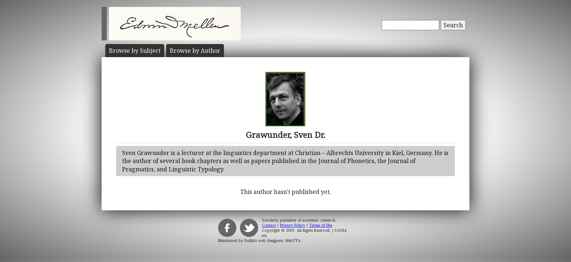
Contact (269, 225)
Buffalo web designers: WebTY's (272, 240)
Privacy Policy (292, 225)
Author (195, 50)
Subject (135, 50)
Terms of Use (320, 225)
